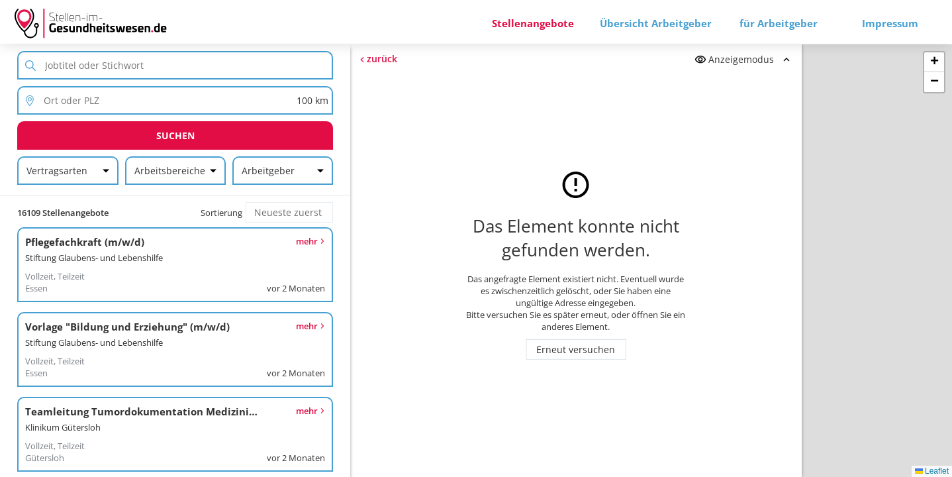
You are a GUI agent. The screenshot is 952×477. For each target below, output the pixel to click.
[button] (934, 62)
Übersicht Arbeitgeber (656, 23)
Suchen (175, 135)
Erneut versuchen (575, 349)
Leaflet (932, 471)
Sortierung (221, 213)
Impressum (890, 23)
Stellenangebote (533, 23)
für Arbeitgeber (778, 23)
